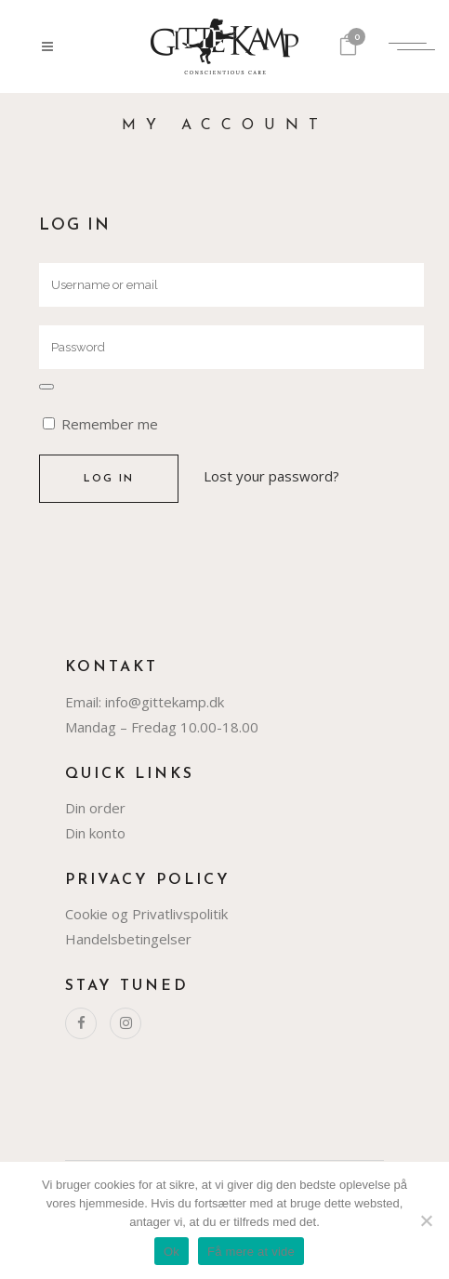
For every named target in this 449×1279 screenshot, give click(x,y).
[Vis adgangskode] (46, 386)
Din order (95, 807)
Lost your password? (271, 476)
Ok (171, 1252)
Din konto (95, 833)
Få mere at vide (251, 1252)
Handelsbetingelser (128, 939)
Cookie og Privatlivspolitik (146, 913)
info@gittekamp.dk (164, 701)
